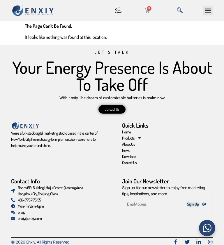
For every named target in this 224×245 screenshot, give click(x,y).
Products (132, 138)
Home (126, 131)
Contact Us (129, 162)
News (126, 150)
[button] (208, 10)
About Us (128, 144)
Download (129, 156)
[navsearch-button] (180, 10)
